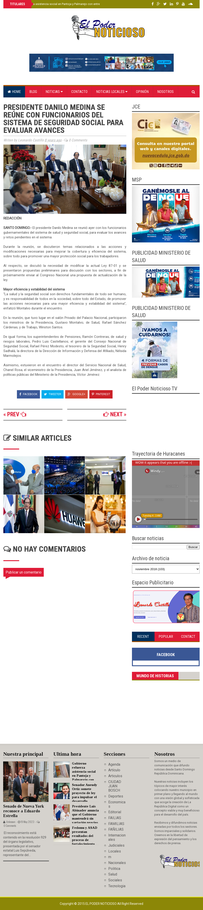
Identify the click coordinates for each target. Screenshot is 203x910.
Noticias (54, 92)
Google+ (76, 394)
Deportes (115, 796)
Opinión (142, 92)
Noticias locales (111, 92)
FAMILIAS (116, 824)
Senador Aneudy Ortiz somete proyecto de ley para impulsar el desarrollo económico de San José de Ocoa (75, 797)
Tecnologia (116, 886)
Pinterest (101, 394)
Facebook (28, 394)
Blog (33, 92)
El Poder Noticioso (101, 903)
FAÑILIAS (116, 829)
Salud (112, 874)
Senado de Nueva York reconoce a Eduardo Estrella (23, 811)
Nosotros (165, 92)
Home (14, 92)
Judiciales (116, 845)
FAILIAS (114, 818)
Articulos (115, 776)
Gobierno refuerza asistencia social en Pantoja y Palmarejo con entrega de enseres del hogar (70, 4)
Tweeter (52, 394)
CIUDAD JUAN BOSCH (114, 786)
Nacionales (117, 863)
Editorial (114, 812)
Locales (114, 851)
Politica (114, 868)
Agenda (114, 764)
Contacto (79, 92)
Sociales (115, 880)
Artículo (114, 770)
